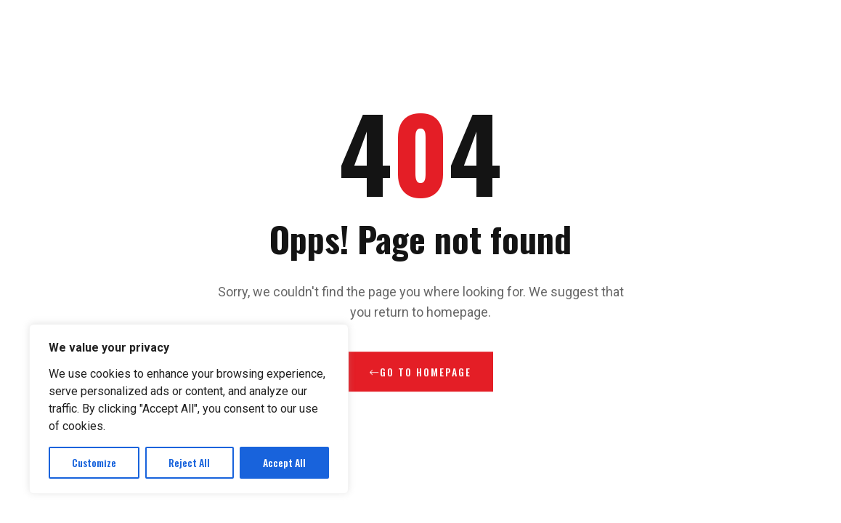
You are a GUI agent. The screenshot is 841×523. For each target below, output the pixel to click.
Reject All (189, 462)
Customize (94, 462)
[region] (189, 409)
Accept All (284, 462)
